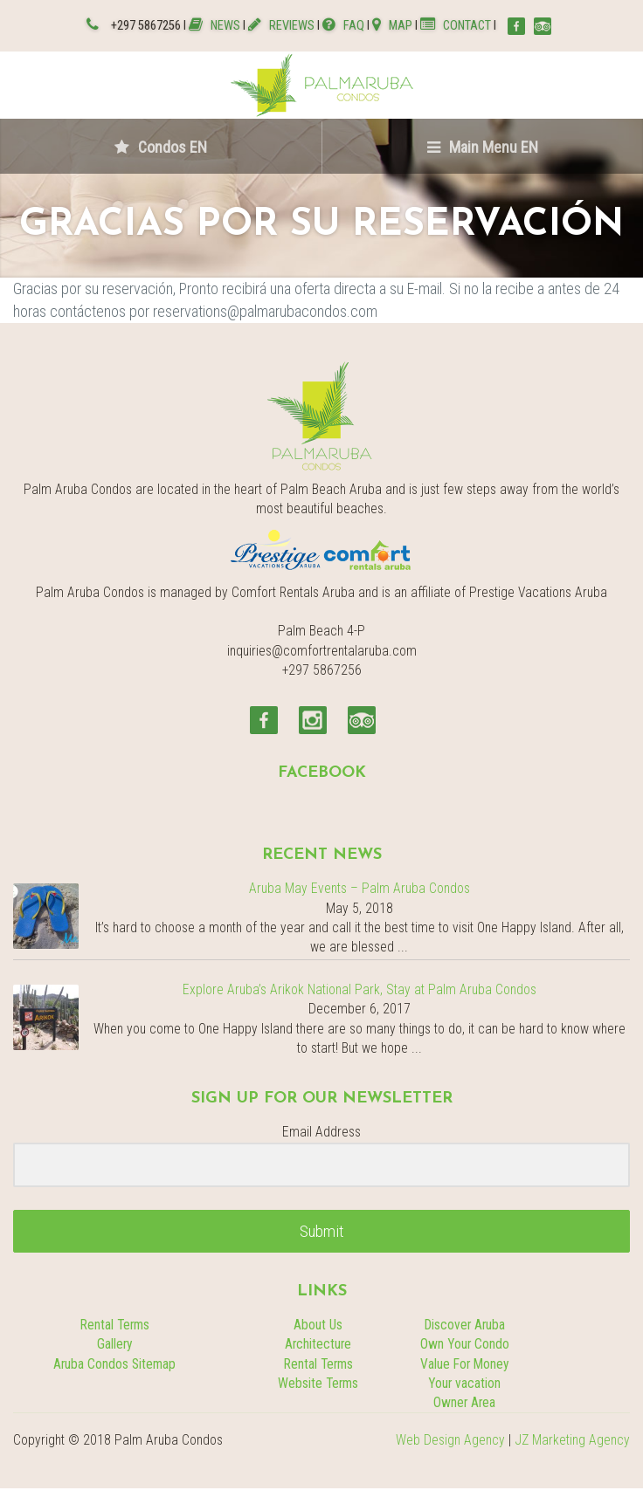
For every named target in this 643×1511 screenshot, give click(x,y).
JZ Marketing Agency (572, 1440)
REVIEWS (281, 25)
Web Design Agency (450, 1440)
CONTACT (455, 25)
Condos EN (160, 147)
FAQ (343, 25)
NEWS (216, 25)
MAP (392, 25)
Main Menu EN (482, 147)
